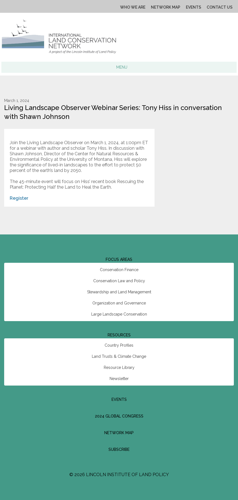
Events (193, 7)
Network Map (165, 7)
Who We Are (132, 7)
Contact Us (219, 7)
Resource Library (119, 367)
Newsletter (119, 378)
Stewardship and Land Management (119, 292)
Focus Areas (119, 259)
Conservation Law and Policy (119, 281)
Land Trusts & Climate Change (119, 356)
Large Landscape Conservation (119, 314)
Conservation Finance (119, 270)
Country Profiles (119, 345)
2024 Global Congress (119, 416)
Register (19, 198)
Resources (119, 335)
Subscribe (119, 449)
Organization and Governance (119, 303)
